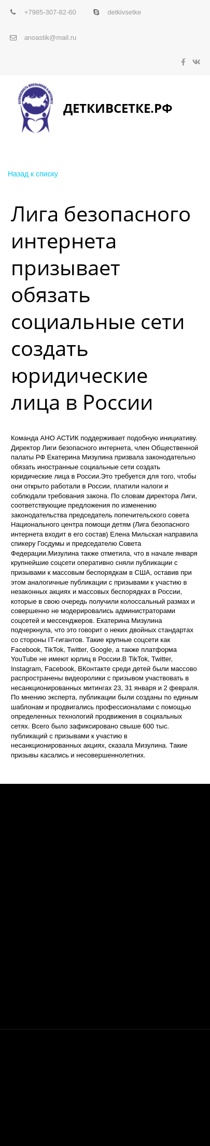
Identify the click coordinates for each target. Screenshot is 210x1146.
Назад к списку (33, 174)
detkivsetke (124, 12)
